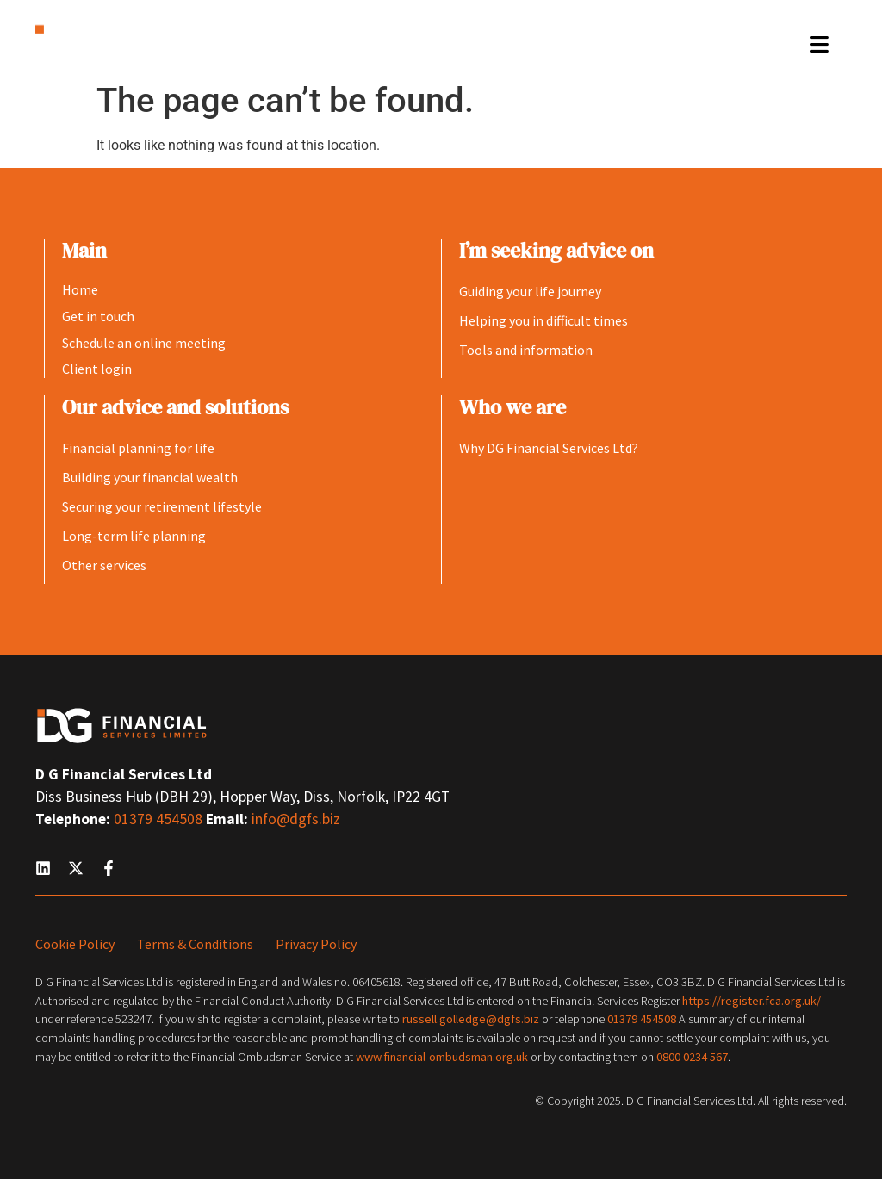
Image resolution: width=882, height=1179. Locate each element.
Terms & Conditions (195, 944)
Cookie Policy (75, 944)
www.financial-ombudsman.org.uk (442, 1056)
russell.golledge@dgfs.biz (470, 1019)
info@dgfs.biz (296, 819)
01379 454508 (160, 819)
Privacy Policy (316, 944)
